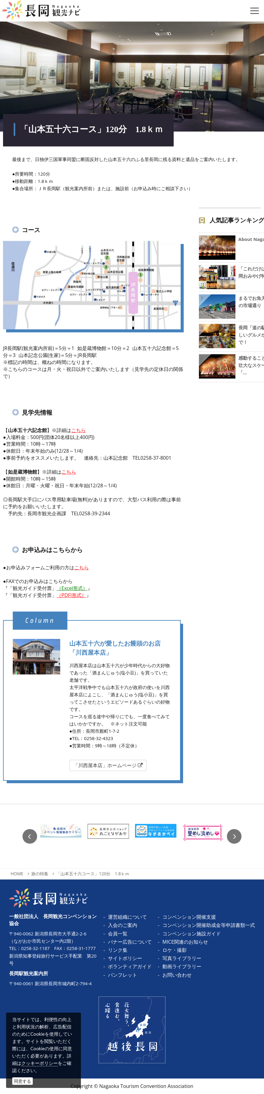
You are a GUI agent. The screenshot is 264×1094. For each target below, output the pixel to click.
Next (234, 836)
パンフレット (122, 975)
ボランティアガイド (130, 966)
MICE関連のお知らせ (185, 941)
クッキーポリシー (39, 1063)
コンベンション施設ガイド (191, 933)
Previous (30, 836)
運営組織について (127, 917)
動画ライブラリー (181, 966)
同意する (22, 1081)
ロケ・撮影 (174, 950)
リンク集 (117, 950)
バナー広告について (130, 941)
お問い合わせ (177, 975)
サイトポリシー (125, 958)
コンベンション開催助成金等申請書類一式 (208, 925)
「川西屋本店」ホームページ (108, 765)
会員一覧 (117, 933)
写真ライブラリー (181, 958)
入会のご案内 (122, 925)
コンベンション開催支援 (189, 917)
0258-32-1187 (35, 948)
